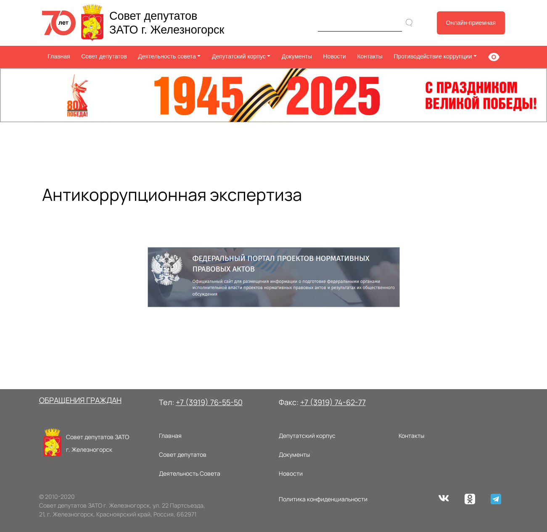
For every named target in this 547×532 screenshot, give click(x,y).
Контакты (369, 56)
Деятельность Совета (189, 473)
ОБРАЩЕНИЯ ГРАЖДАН (80, 400)
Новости (334, 56)
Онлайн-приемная (471, 22)
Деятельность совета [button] (167, 56)
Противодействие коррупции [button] (433, 56)
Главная (59, 56)
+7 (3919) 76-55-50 (209, 402)
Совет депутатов (104, 56)
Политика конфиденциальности (323, 499)
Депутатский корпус (307, 436)
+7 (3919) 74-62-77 (333, 402)
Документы (297, 56)
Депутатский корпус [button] (239, 56)
